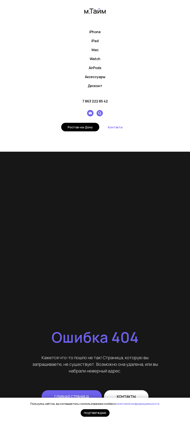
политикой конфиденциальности (137, 404)
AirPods (95, 67)
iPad (95, 41)
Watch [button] (95, 58)
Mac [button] (95, 49)
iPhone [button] (95, 32)
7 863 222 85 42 (95, 101)
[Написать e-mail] (90, 113)
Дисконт (95, 85)
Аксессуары (95, 76)
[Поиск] (99, 113)
